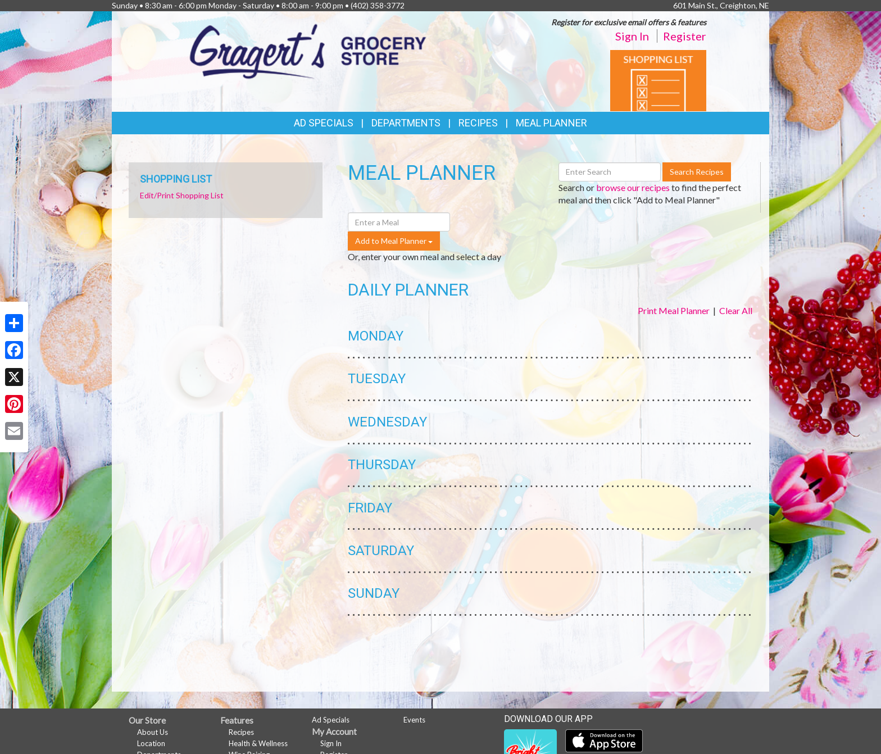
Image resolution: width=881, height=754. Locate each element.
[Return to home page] (308, 50)
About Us (152, 732)
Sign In (632, 36)
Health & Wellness (258, 743)
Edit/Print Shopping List (182, 195)
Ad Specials (323, 123)
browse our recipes (633, 187)
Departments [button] (405, 123)
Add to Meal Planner (394, 241)
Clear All (735, 310)
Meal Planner (551, 123)
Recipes (478, 123)
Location (151, 743)
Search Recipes (697, 171)
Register (684, 36)
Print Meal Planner (674, 310)
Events (414, 719)
